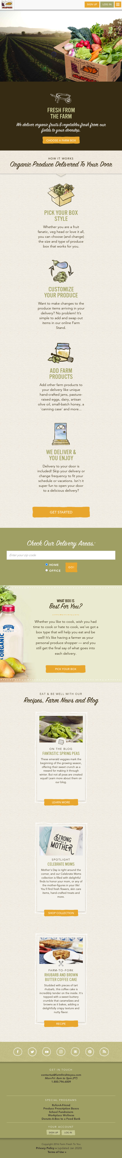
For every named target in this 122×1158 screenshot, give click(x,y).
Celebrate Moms (61, 865)
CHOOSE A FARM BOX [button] (61, 140)
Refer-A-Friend (61, 1105)
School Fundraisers (61, 1112)
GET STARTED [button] (61, 512)
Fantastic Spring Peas (61, 754)
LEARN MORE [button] (61, 802)
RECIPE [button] (61, 1024)
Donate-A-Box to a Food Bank (61, 1119)
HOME (52, 565)
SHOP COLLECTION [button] (61, 913)
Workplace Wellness (61, 1115)
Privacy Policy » (46, 1148)
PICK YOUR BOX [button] (65, 669)
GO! (71, 567)
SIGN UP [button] (92, 4)
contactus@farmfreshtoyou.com (61, 1075)
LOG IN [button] (107, 4)
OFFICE (53, 570)
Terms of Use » (57, 1152)
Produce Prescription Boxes (61, 1108)
